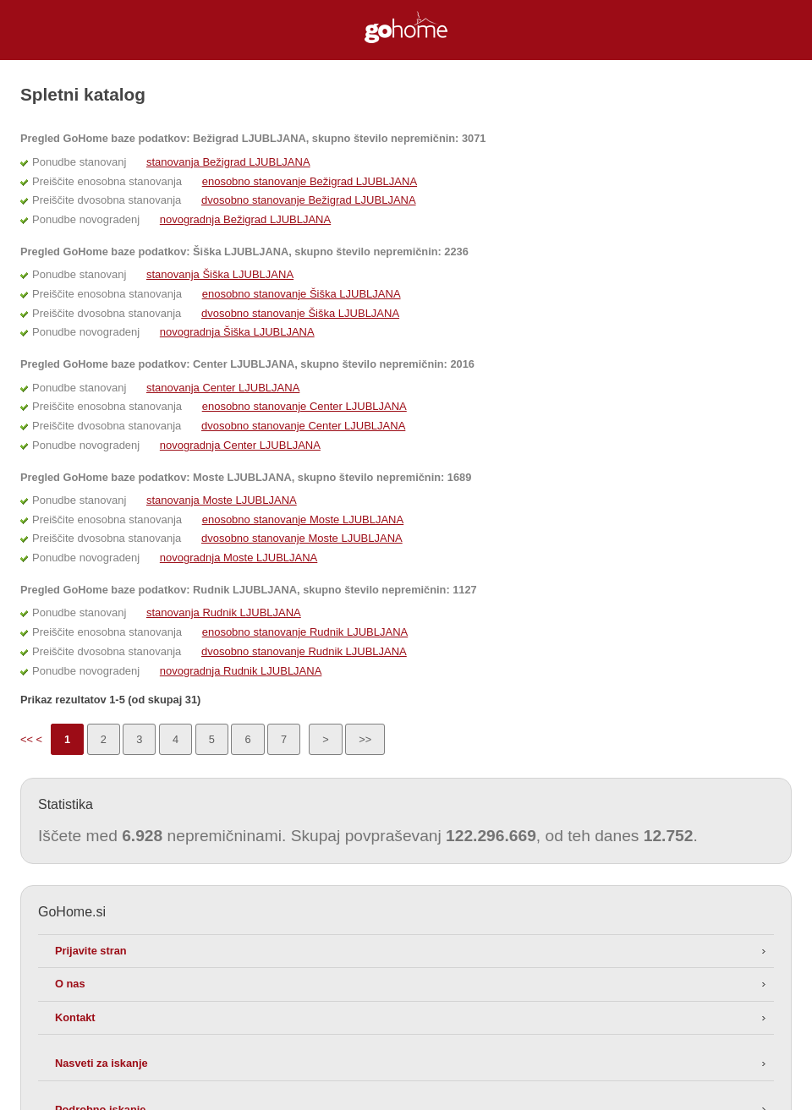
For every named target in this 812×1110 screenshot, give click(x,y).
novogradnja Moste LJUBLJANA (238, 557)
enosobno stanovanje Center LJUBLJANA (304, 406)
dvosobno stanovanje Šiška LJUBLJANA (300, 313)
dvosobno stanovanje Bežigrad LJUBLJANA (308, 200)
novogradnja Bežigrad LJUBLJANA (245, 219)
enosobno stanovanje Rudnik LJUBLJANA (305, 632)
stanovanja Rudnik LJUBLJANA (223, 612)
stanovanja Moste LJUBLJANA (221, 500)
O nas (70, 983)
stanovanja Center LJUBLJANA (222, 387)
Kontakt (75, 1017)
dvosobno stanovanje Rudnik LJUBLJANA (304, 651)
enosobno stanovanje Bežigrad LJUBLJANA (309, 181)
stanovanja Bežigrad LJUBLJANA (228, 162)
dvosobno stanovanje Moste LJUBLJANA (302, 538)
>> (365, 739)
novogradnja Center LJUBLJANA (240, 445)
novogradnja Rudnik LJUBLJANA (241, 670)
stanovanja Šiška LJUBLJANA (220, 274)
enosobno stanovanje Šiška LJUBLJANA (301, 293)
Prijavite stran (91, 950)
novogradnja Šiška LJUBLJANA (237, 331)
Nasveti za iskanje (101, 1063)
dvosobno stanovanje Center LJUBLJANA (303, 425)
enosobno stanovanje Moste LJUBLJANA (302, 519)
